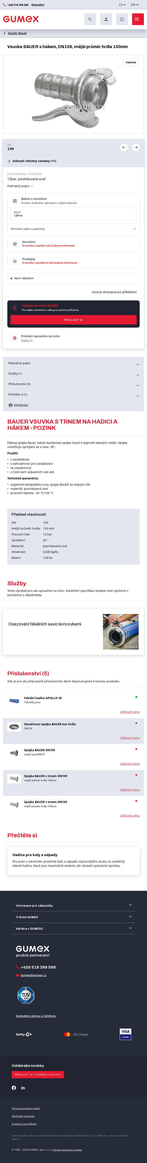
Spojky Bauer (17, 33)
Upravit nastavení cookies (67, 1150)
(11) (34, 161)
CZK (133, 4)
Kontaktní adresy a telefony (36, 1016)
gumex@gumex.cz (34, 975)
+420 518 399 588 (17, 5)
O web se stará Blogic (24, 1124)
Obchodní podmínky (23, 1116)
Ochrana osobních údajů (26, 1108)
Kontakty (37, 4)
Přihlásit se (73, 320)
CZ (120, 4)
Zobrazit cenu (130, 712)
